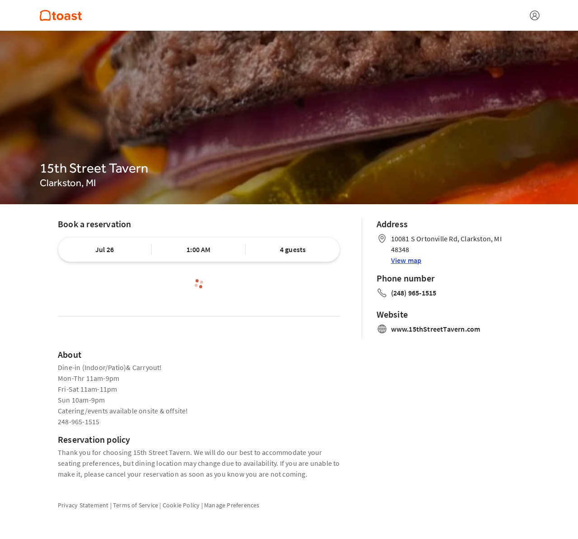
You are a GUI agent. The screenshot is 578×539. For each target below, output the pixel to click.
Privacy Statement (83, 505)
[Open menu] (535, 15)
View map (406, 260)
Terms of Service (135, 505)
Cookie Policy (181, 505)
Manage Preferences (232, 505)
